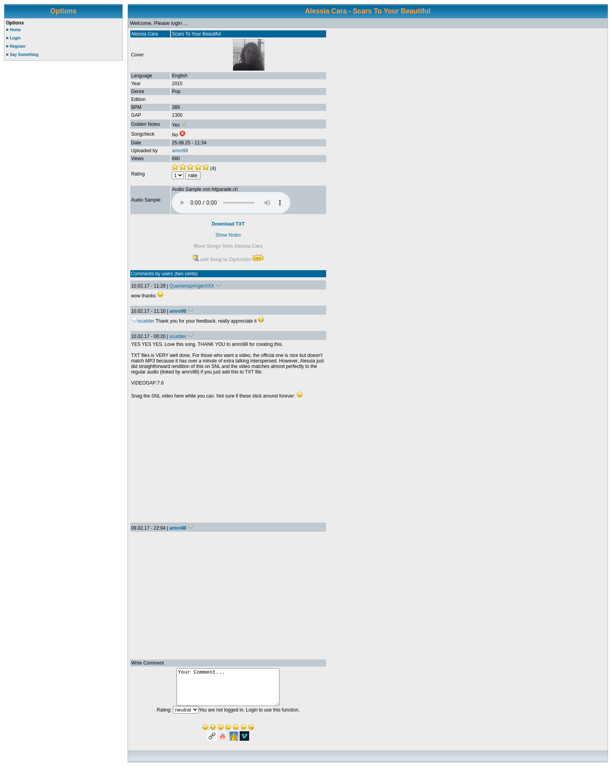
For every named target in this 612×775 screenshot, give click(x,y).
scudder (177, 336)
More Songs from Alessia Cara (228, 246)
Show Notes (228, 235)
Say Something (24, 54)
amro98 (180, 150)
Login (15, 38)
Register (18, 46)
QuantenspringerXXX (191, 286)
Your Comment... (228, 690)
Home (15, 30)
